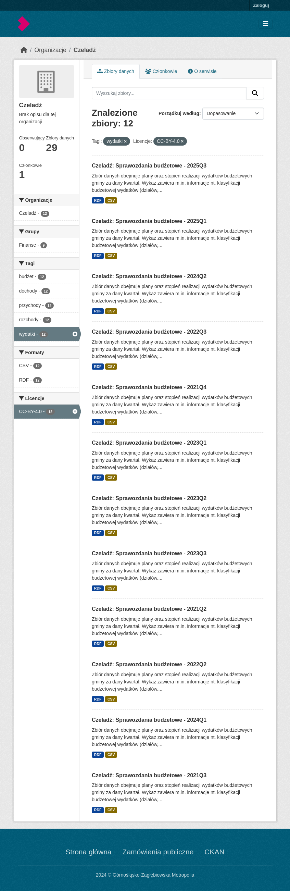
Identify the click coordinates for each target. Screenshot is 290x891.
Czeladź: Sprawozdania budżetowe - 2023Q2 (149, 498)
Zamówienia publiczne (158, 852)
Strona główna (88, 852)
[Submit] (255, 93)
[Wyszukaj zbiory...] (169, 93)
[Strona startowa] (24, 50)
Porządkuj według (179, 113)
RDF (98, 200)
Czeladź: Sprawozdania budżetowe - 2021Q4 (149, 387)
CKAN (214, 852)
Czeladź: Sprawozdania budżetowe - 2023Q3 (149, 553)
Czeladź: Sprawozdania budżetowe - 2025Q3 (149, 166)
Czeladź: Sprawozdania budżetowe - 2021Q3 (149, 775)
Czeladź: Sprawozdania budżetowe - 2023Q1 (149, 443)
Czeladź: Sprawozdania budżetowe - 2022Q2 (149, 664)
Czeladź (85, 50)
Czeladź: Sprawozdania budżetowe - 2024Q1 (149, 720)
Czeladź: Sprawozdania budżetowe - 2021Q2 (149, 609)
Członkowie (161, 71)
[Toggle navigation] (266, 24)
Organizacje (50, 50)
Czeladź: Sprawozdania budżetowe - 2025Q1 (149, 221)
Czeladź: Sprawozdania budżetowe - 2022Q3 (149, 332)
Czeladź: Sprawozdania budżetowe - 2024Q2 (149, 276)
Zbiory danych (115, 71)
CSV (111, 200)
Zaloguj (261, 5)
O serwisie (202, 71)
